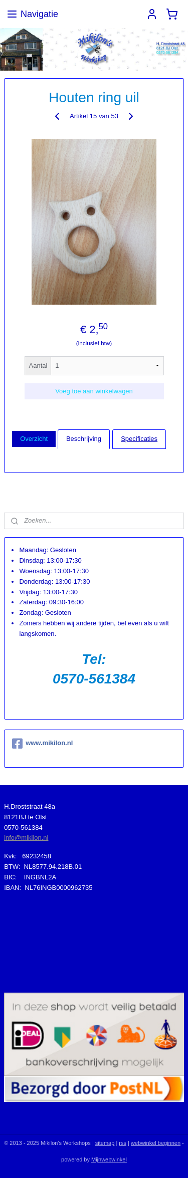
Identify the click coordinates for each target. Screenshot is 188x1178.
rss (122, 1143)
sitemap (105, 1143)
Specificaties (139, 438)
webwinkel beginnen (155, 1143)
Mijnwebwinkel (109, 1159)
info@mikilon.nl (26, 837)
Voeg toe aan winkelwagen (94, 390)
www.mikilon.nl (42, 744)
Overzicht (34, 438)
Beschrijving (83, 438)
